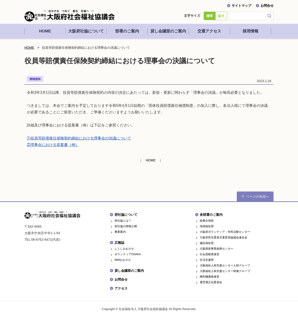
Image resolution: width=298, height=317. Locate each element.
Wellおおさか (123, 259)
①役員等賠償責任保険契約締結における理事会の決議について (79, 138)
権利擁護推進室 (209, 276)
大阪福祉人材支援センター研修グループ (225, 271)
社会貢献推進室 (209, 254)
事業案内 (120, 231)
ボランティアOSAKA (128, 254)
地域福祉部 (207, 226)
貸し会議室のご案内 (129, 270)
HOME (29, 47)
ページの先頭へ (257, 196)
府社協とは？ (123, 220)
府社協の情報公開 (126, 226)
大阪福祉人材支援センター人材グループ (225, 265)
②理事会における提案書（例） (53, 145)
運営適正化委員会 (211, 282)
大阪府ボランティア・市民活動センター (225, 231)
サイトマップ (241, 5)
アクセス (121, 288)
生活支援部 (207, 259)
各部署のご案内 (211, 214)
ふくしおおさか (124, 248)
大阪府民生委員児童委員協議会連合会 (223, 237)
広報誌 (119, 242)
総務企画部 (207, 220)
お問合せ (267, 5)
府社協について (126, 214)
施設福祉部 (207, 243)
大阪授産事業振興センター (216, 248)
